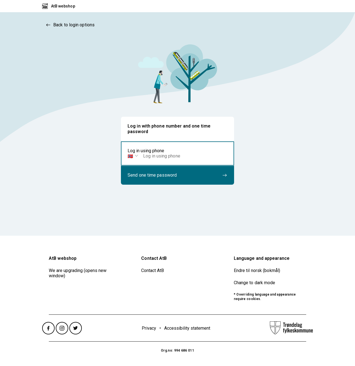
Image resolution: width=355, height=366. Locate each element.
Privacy (149, 328)
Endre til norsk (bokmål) (257, 270)
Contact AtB (152, 270)
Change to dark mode (254, 282)
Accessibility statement (187, 328)
